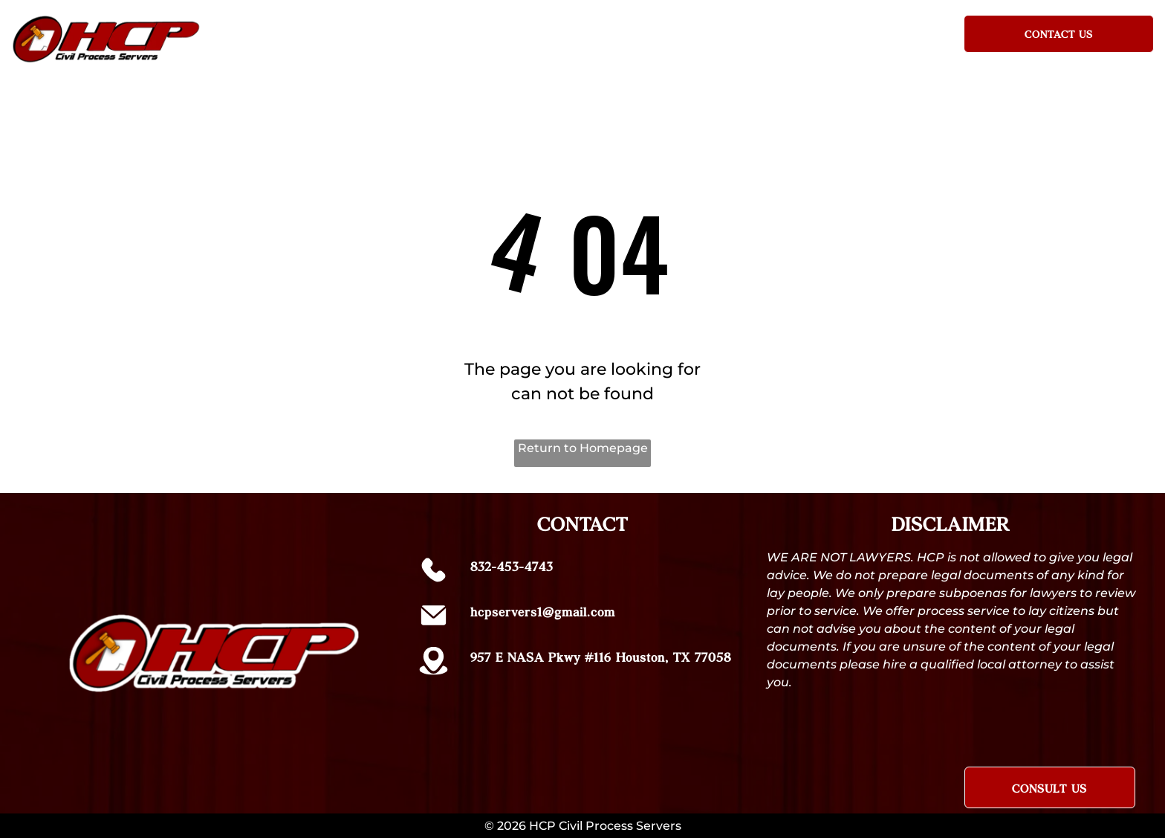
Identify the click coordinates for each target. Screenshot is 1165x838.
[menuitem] (390, 31)
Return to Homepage (583, 448)
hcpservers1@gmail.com (542, 611)
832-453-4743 (511, 566)
